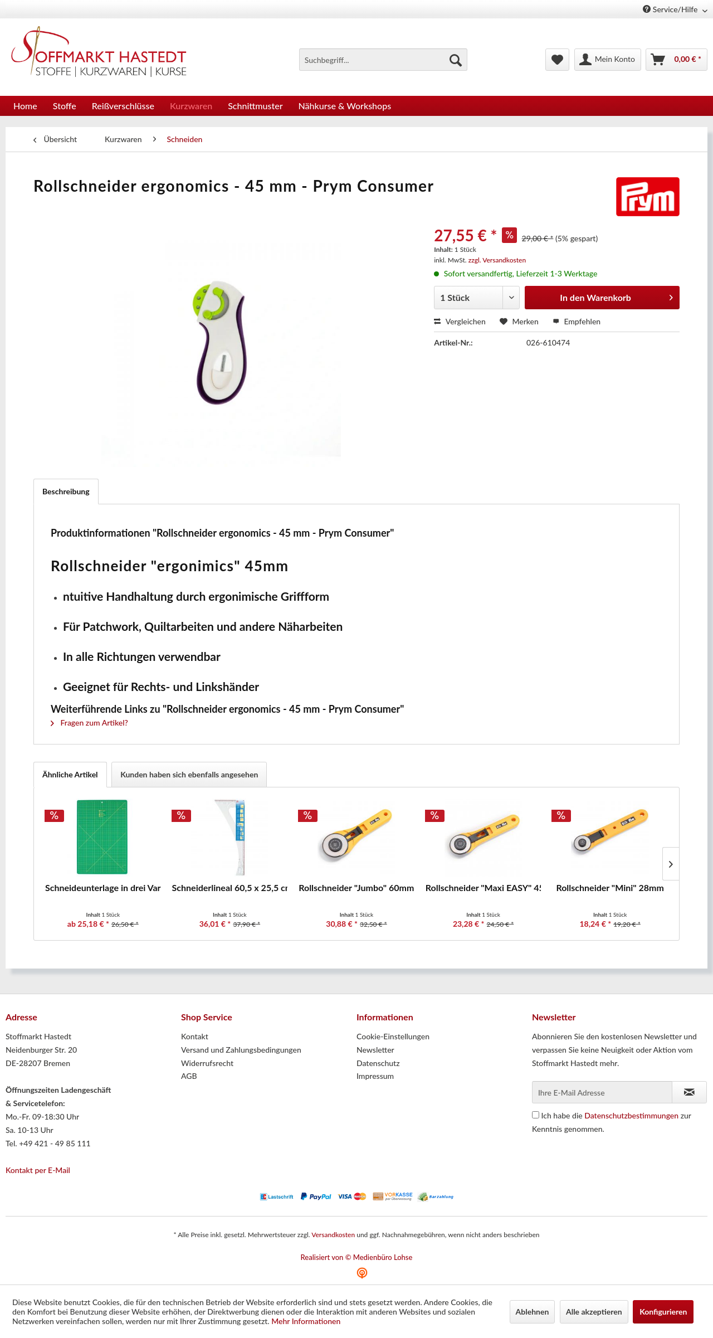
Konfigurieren (663, 1311)
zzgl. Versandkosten (497, 260)
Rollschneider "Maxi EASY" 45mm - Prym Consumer (483, 887)
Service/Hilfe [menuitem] (671, 9)
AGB (189, 1076)
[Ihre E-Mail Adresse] (602, 1092)
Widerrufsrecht (207, 1063)
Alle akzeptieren (594, 1311)
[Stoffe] (64, 105)
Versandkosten (333, 1234)
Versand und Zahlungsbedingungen (241, 1049)
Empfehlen (576, 321)
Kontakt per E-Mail (38, 1170)
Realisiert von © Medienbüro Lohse (357, 1257)
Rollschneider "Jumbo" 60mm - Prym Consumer (356, 887)
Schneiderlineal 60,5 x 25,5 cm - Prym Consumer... (230, 887)
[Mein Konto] (607, 59)
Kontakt (194, 1036)
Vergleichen (460, 321)
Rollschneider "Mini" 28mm (610, 887)
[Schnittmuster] (255, 105)
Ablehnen (532, 1311)
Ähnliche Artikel (70, 774)
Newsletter (375, 1049)
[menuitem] (383, 59)
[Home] (25, 105)
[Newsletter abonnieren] (689, 1092)
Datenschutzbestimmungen (631, 1115)
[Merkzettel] (557, 59)
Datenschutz (378, 1063)
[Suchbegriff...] (383, 59)
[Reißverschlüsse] (123, 105)
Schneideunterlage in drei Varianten (103, 887)
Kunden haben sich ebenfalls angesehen (189, 774)
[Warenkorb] (676, 59)
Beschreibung (66, 491)
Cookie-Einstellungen (392, 1036)
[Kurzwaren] (191, 105)
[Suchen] (455, 59)
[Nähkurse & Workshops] (345, 105)
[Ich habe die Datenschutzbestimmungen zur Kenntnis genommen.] (535, 1114)
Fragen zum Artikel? (89, 722)
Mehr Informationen (305, 1321)
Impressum (375, 1076)
